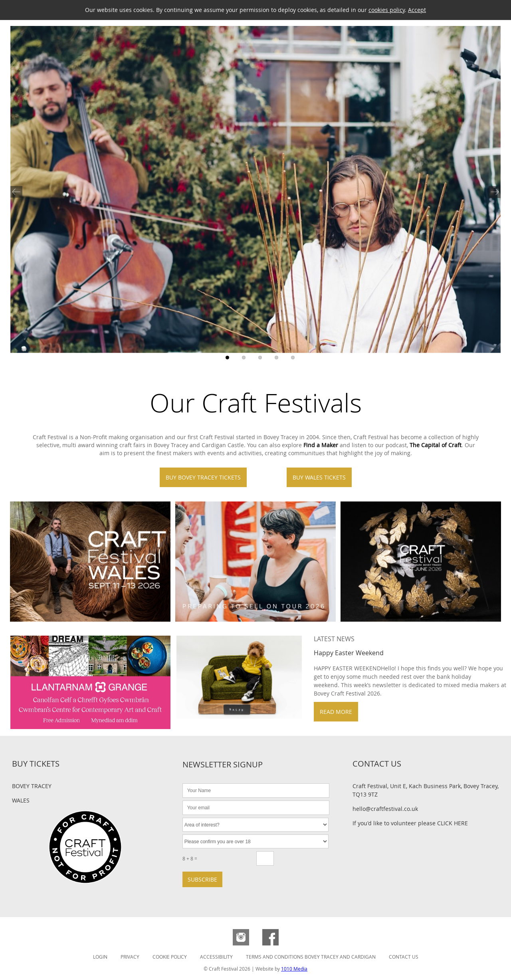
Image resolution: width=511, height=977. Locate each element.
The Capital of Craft (435, 445)
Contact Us (403, 956)
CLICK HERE (452, 823)
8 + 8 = (189, 858)
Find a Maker (320, 445)
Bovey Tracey (31, 786)
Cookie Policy (170, 956)
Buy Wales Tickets (319, 477)
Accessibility (216, 956)
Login (100, 956)
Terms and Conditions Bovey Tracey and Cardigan (311, 956)
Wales (21, 800)
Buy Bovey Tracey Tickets (203, 477)
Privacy (130, 956)
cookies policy (386, 10)
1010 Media (294, 968)
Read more (336, 711)
